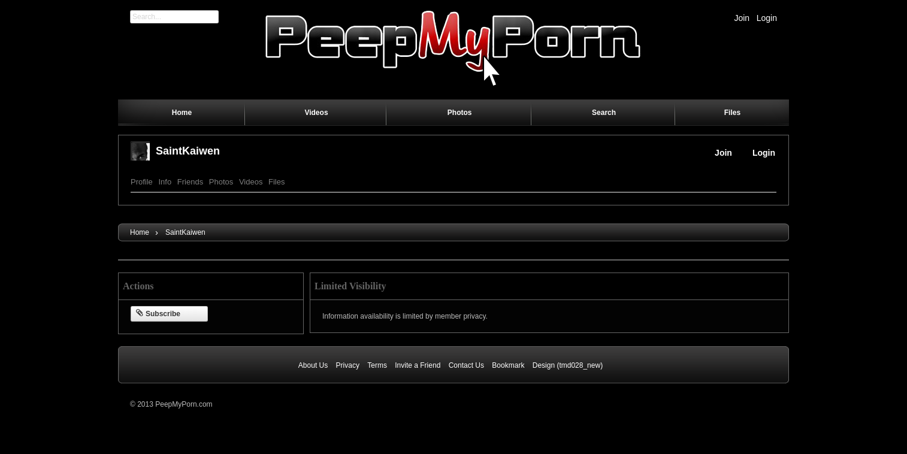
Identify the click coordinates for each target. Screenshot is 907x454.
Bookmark (508, 365)
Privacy (347, 365)
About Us (313, 365)
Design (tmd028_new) (568, 365)
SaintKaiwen (188, 151)
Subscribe (158, 314)
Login (767, 18)
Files (276, 181)
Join (741, 18)
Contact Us (466, 365)
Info (164, 181)
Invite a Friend (417, 365)
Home (139, 232)
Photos (221, 181)
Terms (377, 365)
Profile (142, 181)
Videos (251, 181)
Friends (190, 181)
